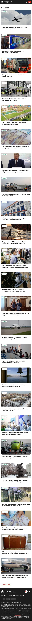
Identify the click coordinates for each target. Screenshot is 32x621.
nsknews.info (17, 615)
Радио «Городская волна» (16, 595)
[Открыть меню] (29, 2)
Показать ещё (6, 584)
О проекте (3, 595)
